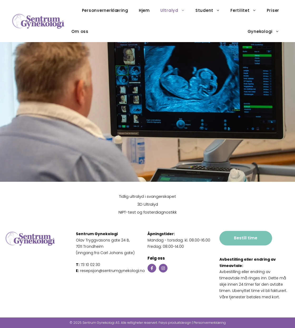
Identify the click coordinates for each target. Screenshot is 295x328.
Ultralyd (175, 10)
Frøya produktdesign (175, 322)
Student (210, 10)
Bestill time (245, 238)
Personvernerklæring (105, 10)
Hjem (144, 10)
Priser (273, 10)
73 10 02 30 (88, 264)
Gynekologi (266, 31)
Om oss (79, 31)
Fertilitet (246, 10)
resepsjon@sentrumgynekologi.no (110, 270)
